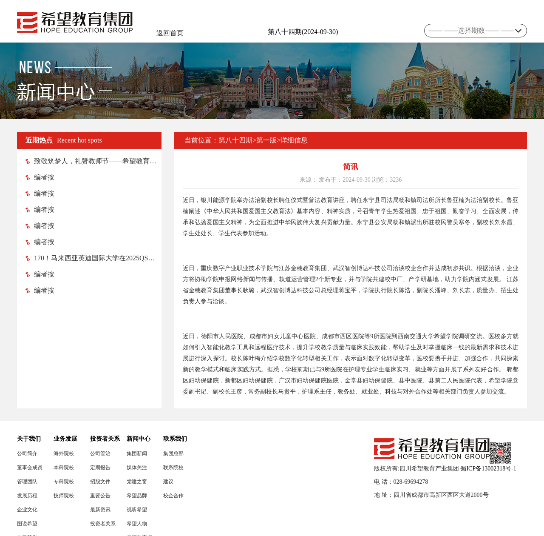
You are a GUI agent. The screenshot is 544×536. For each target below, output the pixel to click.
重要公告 (100, 496)
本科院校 (64, 467)
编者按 (40, 177)
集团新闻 (137, 453)
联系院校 (173, 467)
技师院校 (64, 496)
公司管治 (100, 453)
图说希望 (27, 524)
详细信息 (294, 140)
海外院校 (64, 453)
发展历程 (27, 496)
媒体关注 (137, 467)
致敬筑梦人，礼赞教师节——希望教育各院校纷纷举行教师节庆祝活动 (94, 161)
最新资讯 (100, 510)
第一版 (266, 140)
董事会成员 (29, 467)
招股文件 (100, 482)
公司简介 (27, 453)
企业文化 (27, 510)
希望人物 (137, 524)
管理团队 (27, 482)
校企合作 (173, 496)
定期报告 (100, 467)
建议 (168, 482)
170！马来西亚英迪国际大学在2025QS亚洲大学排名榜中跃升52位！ (94, 258)
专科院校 (64, 482)
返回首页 (170, 33)
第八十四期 (235, 140)
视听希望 (137, 510)
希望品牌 (137, 496)
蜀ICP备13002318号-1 (488, 468)
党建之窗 (137, 482)
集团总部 (173, 453)
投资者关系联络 (103, 524)
